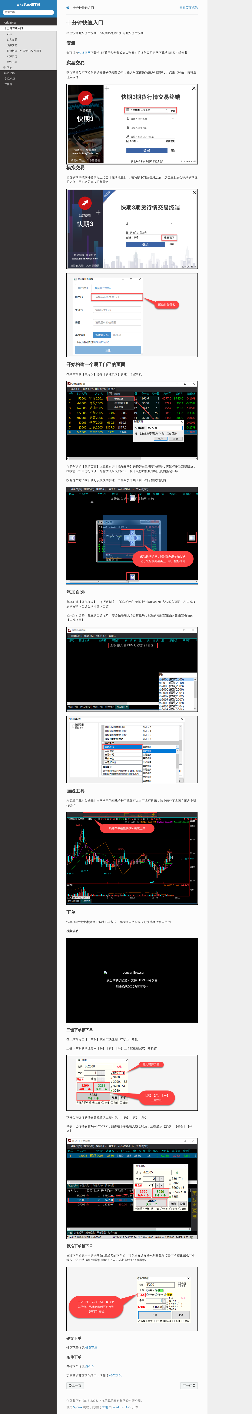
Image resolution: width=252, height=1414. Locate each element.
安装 (9, 34)
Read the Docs (121, 1407)
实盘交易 (12, 39)
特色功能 (9, 73)
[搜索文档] (28, 12)
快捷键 (8, 84)
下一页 (189, 1385)
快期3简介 (10, 22)
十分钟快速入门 (12, 28)
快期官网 (84, 52)
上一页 (75, 1385)
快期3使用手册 (29, 4)
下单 (7, 67)
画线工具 (12, 62)
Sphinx (77, 1407)
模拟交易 (12, 45)
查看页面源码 (189, 7)
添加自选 (12, 56)
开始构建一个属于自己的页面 (24, 50)
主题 (105, 1407)
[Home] (67, 7)
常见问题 (9, 78)
